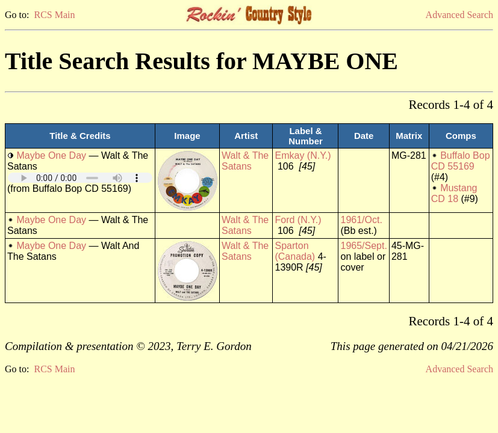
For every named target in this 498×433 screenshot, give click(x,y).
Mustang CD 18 (454, 193)
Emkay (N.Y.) (303, 155)
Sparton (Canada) (295, 251)
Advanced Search (459, 15)
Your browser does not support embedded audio (80, 178)
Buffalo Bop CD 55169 (460, 160)
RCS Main (54, 15)
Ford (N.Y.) (298, 220)
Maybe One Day (51, 155)
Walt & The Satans (245, 160)
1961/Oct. (361, 220)
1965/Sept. (363, 246)
